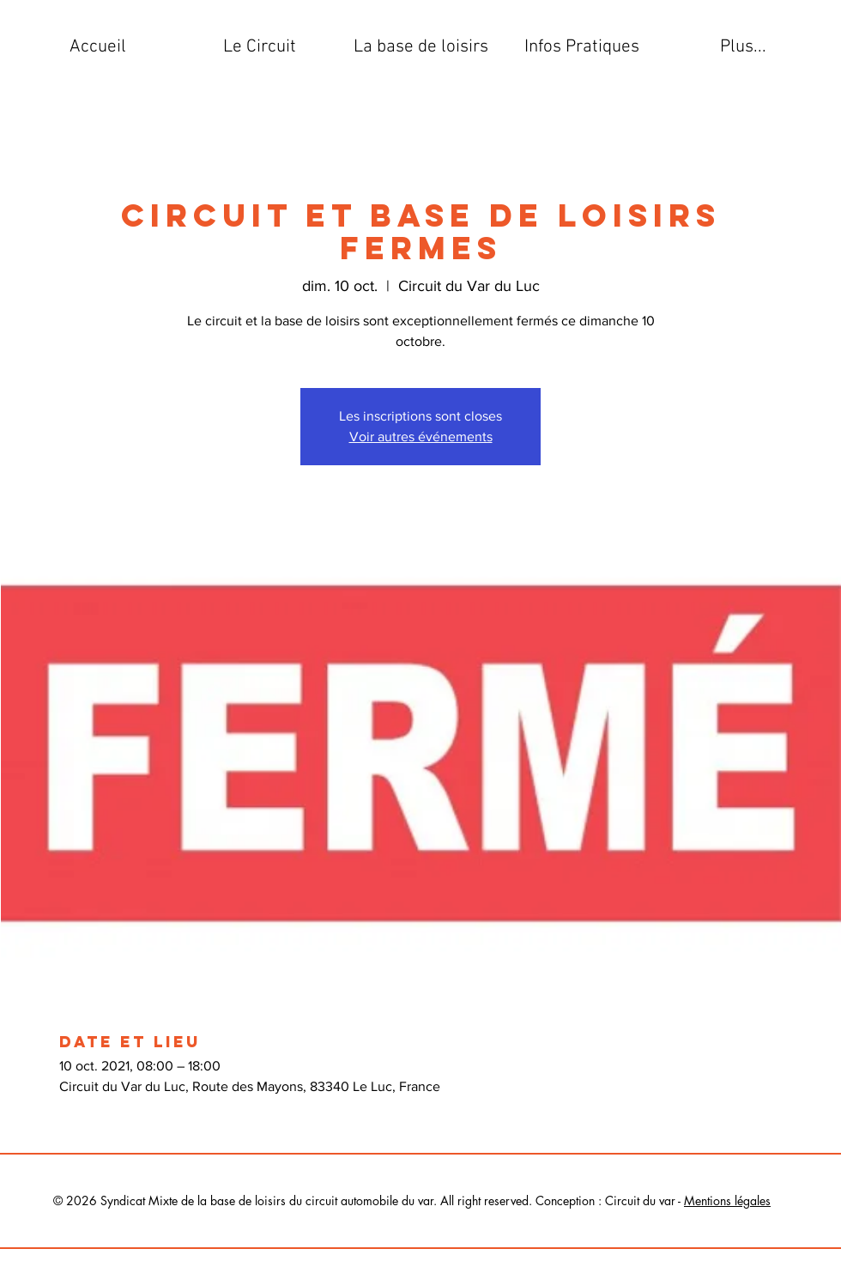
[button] (259, 47)
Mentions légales (727, 1200)
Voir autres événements (421, 436)
